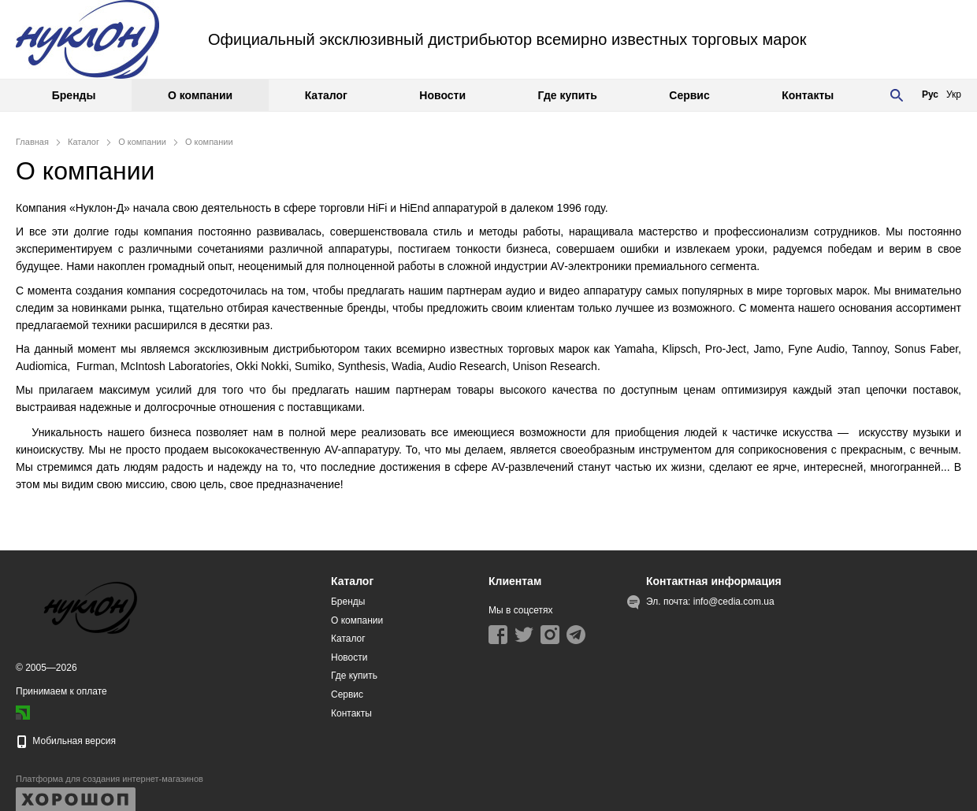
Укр (953, 94)
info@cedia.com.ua (734, 601)
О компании (200, 95)
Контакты (808, 95)
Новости (442, 95)
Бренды (74, 95)
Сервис (689, 95)
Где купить (567, 95)
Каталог (326, 95)
